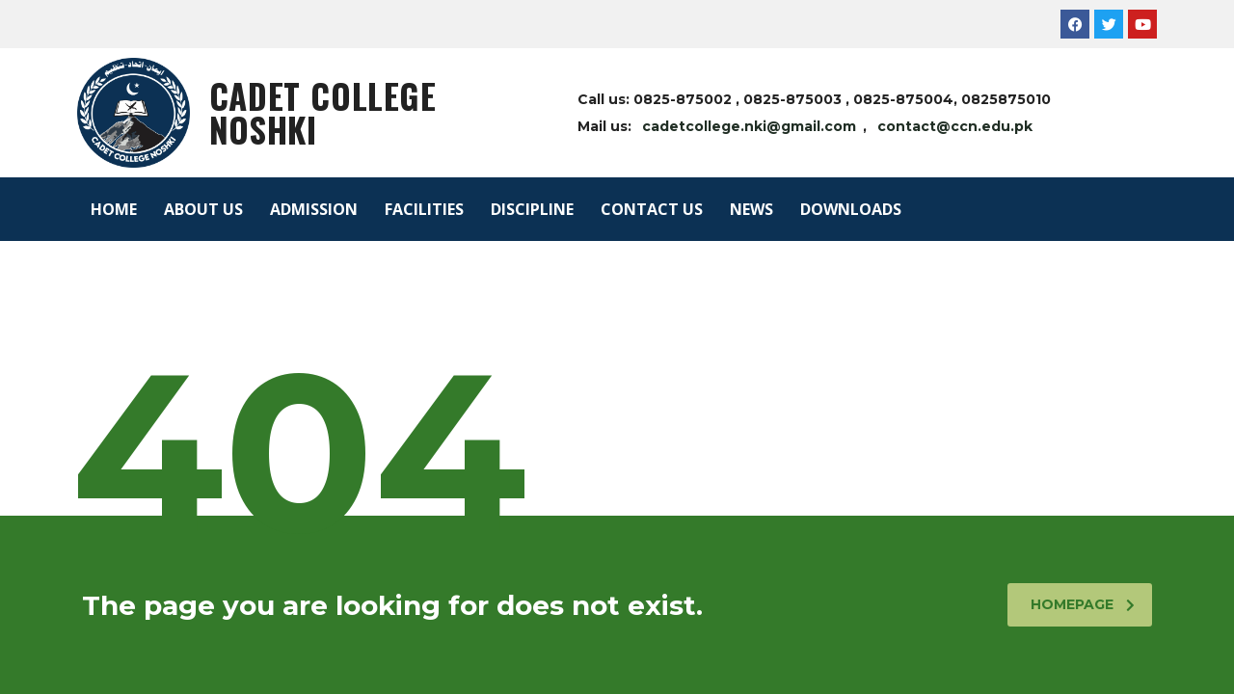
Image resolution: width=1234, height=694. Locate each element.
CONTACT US (652, 209)
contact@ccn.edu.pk (955, 126)
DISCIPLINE (532, 209)
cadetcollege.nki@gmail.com (749, 126)
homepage (1083, 604)
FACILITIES (424, 209)
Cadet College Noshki (323, 112)
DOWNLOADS (850, 209)
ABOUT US (203, 209)
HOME (114, 209)
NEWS (751, 209)
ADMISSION (314, 209)
